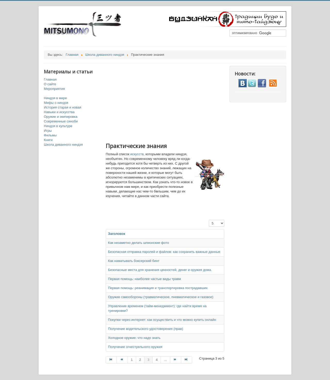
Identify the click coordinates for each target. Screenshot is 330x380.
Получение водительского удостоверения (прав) (145, 329)
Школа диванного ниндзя (63, 144)
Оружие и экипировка (60, 117)
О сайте (50, 84)
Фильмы (50, 135)
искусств (137, 154)
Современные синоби (61, 121)
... (165, 360)
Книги (48, 140)
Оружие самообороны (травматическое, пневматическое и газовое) (160, 297)
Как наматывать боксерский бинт (133, 261)
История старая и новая (62, 107)
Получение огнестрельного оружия (135, 347)
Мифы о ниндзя (56, 103)
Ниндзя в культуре (58, 126)
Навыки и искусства (59, 112)
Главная (50, 79)
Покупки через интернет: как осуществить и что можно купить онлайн (162, 320)
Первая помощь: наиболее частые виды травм (144, 279)
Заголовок (116, 234)
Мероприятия (54, 89)
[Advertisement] (170, 102)
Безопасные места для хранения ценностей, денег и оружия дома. (160, 270)
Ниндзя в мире (55, 98)
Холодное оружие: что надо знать (134, 338)
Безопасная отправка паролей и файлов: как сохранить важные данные (164, 252)
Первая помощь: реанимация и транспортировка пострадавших (158, 288)
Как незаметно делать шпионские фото (138, 243)
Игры (48, 131)
